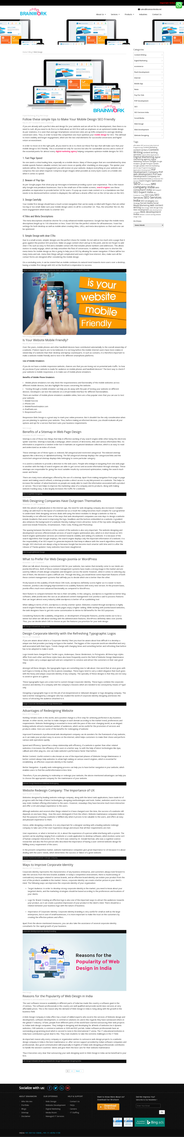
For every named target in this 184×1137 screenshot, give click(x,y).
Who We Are (26, 1101)
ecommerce (138, 66)
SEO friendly (85, 270)
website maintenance (30, 858)
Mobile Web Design (58, 270)
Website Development (56, 1105)
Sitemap (24, 1112)
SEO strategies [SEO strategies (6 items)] (147, 200)
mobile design (45, 270)
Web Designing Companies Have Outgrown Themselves (62, 501)
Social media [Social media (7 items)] (146, 203)
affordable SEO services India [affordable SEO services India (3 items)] (143, 145)
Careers (73, 1108)
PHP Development (141, 101)
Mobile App (138, 83)
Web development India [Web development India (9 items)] (147, 213)
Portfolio (25, 1105)
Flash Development (141, 72)
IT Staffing (74, 1112)
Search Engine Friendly (73, 270)
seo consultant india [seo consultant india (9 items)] (146, 188)
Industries (143, 14)
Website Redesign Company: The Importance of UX (59, 790)
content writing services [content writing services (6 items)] (145, 153)
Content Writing (140, 55)
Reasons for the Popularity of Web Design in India (58, 996)
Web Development (39, 336)
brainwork (36, 123)
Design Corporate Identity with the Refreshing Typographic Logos (69, 633)
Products (128, 14)
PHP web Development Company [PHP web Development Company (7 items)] (147, 175)
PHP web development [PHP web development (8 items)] (148, 173)
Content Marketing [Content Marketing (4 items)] (150, 147)
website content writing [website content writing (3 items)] (147, 214)
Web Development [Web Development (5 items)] (141, 210)
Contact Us (157, 14)
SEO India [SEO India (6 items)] (149, 195)
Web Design (44, 115)
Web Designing (36, 494)
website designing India (72, 1061)
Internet (137, 78)
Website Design (39, 552)
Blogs (23, 1108)
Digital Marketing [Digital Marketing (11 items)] (143, 157)
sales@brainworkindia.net (151, 9)
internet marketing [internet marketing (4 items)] (152, 166)
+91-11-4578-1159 (51, 1133)
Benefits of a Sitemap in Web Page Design (52, 432)
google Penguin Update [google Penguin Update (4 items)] (150, 164)
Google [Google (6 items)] (153, 161)
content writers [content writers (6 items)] (140, 149)
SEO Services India (141, 112)
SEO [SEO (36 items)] (136, 183)
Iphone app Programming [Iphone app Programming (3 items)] (142, 168)
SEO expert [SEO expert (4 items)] (156, 190)
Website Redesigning (51, 783)
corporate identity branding (46, 931)
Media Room (51, 1112)
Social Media (139, 118)
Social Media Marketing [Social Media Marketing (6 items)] (145, 204)
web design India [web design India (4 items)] (156, 208)
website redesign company (47, 858)
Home (25, 52)
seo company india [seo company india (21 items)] (144, 185)
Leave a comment (47, 123)
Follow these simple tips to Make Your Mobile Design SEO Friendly (69, 119)
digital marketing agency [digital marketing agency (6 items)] (146, 158)
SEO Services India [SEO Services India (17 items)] (147, 198)
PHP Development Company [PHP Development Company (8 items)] (145, 170)
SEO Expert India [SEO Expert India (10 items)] (143, 192)
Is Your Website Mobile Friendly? (45, 340)
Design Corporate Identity (32, 704)
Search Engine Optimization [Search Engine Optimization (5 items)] (150, 181)
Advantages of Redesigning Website (48, 710)
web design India (29, 626)
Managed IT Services (55, 1116)
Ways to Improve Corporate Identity (48, 865)
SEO (37, 115)
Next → (79, 1071)
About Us (100, 14)
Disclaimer (25, 1116)
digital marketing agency (31, 270)
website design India (42, 626)
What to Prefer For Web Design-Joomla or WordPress (60, 559)
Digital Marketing (29, 115)
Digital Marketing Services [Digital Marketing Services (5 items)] (144, 160)
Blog (30, 52)
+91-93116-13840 (33, 1133)
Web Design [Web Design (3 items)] (145, 208)
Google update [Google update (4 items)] (139, 166)
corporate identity (29, 931)
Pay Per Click (139, 95)
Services (114, 14)
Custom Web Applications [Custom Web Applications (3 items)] (150, 155)
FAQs (72, 1105)
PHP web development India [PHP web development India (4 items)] (146, 177)
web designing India (42, 1061)
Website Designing (39, 787)
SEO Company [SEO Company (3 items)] (145, 184)
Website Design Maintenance (51, 704)
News (136, 89)
